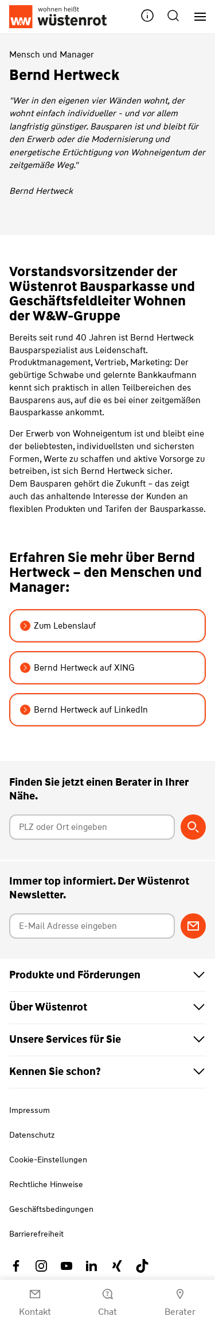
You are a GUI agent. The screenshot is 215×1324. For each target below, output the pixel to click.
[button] (147, 17)
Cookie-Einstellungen (48, 1159)
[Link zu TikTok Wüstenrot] (142, 1266)
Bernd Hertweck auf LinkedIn (84, 709)
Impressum (29, 1110)
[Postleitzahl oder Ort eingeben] (92, 827)
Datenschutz (31, 1135)
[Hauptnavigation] (196, 17)
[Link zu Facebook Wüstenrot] (16, 1266)
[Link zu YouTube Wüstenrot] (66, 1266)
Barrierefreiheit (36, 1234)
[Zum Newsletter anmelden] (193, 926)
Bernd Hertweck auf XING (77, 668)
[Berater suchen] (193, 827)
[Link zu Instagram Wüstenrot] (41, 1266)
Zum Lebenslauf (58, 626)
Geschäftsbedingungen (51, 1209)
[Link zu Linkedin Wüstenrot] (91, 1266)
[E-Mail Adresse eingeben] (92, 926)
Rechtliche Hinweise (46, 1184)
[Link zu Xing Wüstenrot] (117, 1266)
